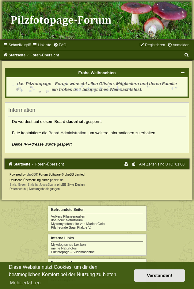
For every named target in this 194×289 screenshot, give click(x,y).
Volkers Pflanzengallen (68, 216)
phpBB (31, 174)
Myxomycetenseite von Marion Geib (78, 224)
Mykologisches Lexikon (68, 244)
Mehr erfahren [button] (25, 282)
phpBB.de (56, 180)
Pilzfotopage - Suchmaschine (73, 252)
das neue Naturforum (67, 220)
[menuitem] (59, 45)
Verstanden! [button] (159, 275)
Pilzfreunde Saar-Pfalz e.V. (71, 227)
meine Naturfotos (64, 248)
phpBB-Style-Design (71, 184)
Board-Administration (67, 133)
